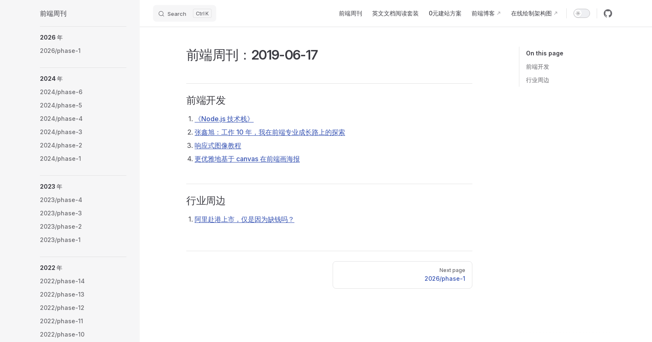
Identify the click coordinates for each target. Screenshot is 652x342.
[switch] (581, 13)
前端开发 (537, 66)
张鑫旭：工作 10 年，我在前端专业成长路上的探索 (270, 132)
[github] (607, 13)
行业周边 (537, 79)
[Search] (184, 13)
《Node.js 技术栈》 (224, 119)
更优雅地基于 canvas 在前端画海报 (247, 159)
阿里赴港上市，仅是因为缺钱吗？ (244, 219)
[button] (83, 37)
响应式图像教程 (218, 145)
